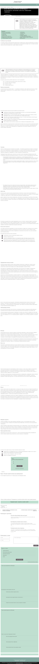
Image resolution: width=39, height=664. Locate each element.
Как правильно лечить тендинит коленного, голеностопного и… (14, 597)
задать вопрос (33, 499)
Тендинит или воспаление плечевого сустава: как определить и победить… (16, 602)
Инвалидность (5, 555)
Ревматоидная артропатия (6, 553)
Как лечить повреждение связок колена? (11, 636)
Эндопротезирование (6, 550)
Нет (13, 463)
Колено (4, 556)
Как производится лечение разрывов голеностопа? (8, 589)
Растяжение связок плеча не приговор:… (18, 528)
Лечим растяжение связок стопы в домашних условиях (13, 647)
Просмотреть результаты (19, 468)
